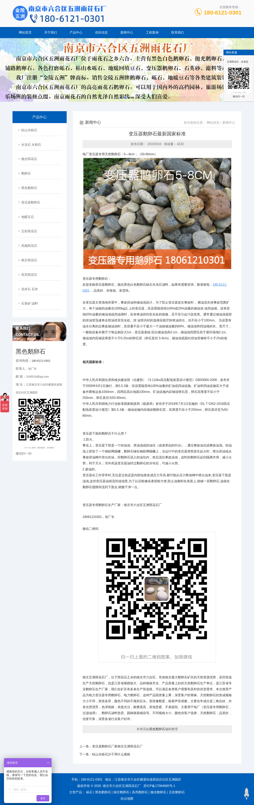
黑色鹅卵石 (28, 173)
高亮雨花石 (28, 241)
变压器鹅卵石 (29, 185)
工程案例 (152, 32)
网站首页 (25, 32)
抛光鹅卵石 (158, 792)
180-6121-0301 (222, 13)
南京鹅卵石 (121, 792)
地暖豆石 (26, 196)
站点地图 (127, 798)
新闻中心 (126, 32)
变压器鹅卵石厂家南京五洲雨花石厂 (117, 746)
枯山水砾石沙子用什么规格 (111, 754)
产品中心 (76, 32)
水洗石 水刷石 (29, 140)
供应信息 (101, 32)
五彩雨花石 (28, 207)
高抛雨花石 (28, 219)
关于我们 (50, 32)
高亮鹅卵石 (140, 792)
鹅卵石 (24, 162)
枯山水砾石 (28, 128)
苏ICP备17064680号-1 (159, 786)
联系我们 (177, 32)
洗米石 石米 (28, 253)
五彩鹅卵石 (177, 792)
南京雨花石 (28, 230)
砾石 (89, 792)
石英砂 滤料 (28, 264)
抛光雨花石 (28, 151)
